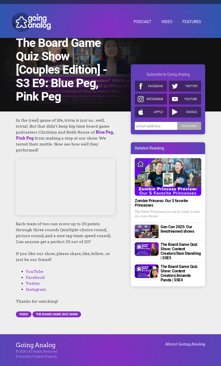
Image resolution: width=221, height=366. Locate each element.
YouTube (34, 271)
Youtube (190, 88)
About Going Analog (185, 344)
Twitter (33, 283)
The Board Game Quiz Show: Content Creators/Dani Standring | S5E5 (181, 240)
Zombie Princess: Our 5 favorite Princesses (161, 192)
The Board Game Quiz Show (57, 314)
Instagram (36, 289)
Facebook (35, 277)
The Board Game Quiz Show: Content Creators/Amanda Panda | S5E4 (179, 262)
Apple (158, 101)
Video (23, 314)
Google (191, 101)
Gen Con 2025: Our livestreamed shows (177, 218)
